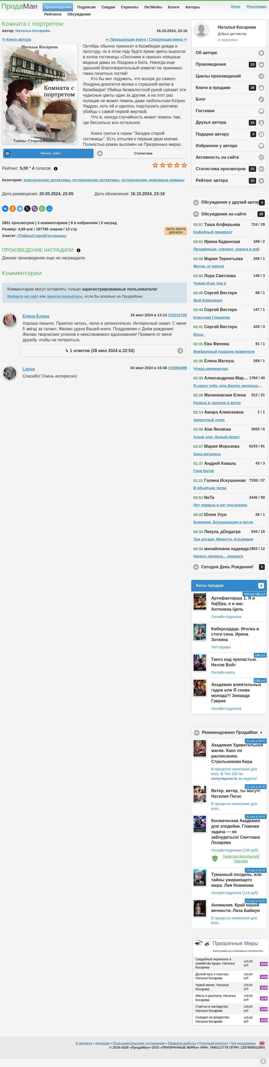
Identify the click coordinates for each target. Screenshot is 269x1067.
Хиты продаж (230, 594)
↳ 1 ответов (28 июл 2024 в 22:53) (99, 359)
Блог (201, 107)
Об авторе (206, 61)
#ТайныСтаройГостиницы (42, 244)
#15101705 (177, 323)
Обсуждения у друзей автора (234, 211)
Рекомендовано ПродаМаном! (234, 741)
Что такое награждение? (78, 258)
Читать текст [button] (50, 161)
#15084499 (177, 376)
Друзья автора (226, 131)
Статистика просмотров (226, 177)
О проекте (83, 1051)
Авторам (102, 1051)
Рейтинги (52, 14)
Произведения (57, 7)
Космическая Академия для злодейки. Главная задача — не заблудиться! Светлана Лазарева (235, 840)
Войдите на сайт (22, 304)
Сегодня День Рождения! (234, 575)
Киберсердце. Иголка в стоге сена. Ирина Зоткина (235, 642)
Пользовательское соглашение (139, 1051)
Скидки (108, 7)
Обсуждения (79, 14)
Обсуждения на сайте (234, 222)
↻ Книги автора (16, 47)
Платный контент (213, 1051)
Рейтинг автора (226, 189)
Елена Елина (36, 324)
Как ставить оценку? (55, 177)
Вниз (263, 1061)
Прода (19, 6)
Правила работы (182, 1051)
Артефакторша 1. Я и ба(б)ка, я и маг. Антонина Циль (233, 612)
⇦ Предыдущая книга (126, 47)
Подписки (86, 7)
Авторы (192, 7)
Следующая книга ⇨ (168, 47)
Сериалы (129, 7)
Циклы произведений (218, 84)
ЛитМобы (153, 7)
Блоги (173, 7)
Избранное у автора (216, 154)
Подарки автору (226, 142)
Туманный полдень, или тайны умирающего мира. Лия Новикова (236, 888)
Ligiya (29, 377)
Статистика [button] (143, 161)
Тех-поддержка (243, 1051)
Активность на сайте (217, 165)
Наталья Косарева (32, 39)
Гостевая (205, 119)
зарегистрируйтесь (64, 304)
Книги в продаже (226, 96)
